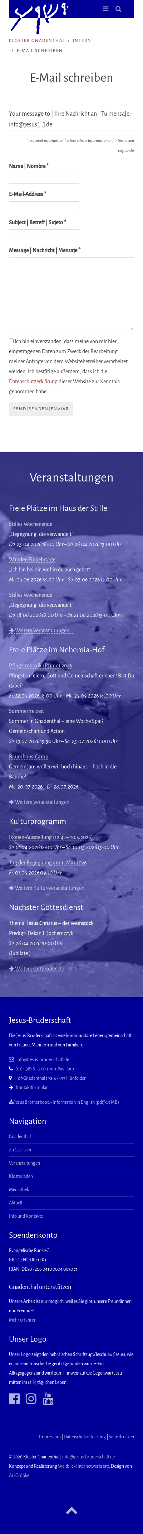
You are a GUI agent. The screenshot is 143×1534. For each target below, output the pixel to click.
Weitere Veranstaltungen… (41, 630)
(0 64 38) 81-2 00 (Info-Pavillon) (44, 1069)
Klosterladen (21, 1176)
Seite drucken (121, 1436)
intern (82, 40)
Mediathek (19, 1189)
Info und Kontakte (26, 1216)
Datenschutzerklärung (33, 381)
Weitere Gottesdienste (36, 969)
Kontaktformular (32, 1087)
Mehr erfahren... (24, 1320)
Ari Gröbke (19, 1475)
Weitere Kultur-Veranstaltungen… (48, 888)
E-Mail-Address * (27, 194)
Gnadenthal (20, 1136)
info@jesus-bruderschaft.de (42, 1059)
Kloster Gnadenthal (37, 40)
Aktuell (15, 1202)
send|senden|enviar (41, 409)
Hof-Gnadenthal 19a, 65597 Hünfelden (50, 1078)
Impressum (50, 1436)
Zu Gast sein (20, 1149)
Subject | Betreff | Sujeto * (37, 222)
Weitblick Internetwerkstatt (83, 1466)
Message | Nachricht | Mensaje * (44, 250)
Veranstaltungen (24, 1163)
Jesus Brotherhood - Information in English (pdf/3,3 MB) (64, 1102)
